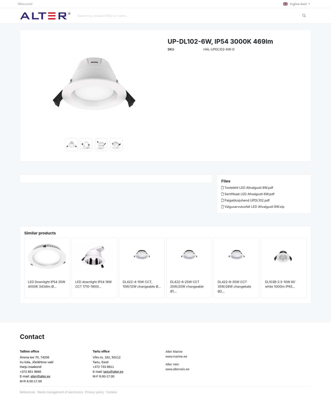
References (27, 392)
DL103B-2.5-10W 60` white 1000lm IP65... (280, 284)
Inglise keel (295, 4)
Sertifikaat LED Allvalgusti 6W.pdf (247, 194)
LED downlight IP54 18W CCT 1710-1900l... (93, 284)
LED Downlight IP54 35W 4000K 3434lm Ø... (46, 284)
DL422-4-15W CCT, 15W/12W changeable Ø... (142, 284)
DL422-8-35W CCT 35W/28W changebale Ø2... (234, 286)
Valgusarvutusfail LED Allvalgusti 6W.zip (252, 207)
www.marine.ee (176, 356)
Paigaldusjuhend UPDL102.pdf (245, 200)
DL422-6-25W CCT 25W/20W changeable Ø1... (187, 286)
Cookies (111, 392)
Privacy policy (94, 392)
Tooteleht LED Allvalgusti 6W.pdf (247, 188)
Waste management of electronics (60, 392)
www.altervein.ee (177, 369)
